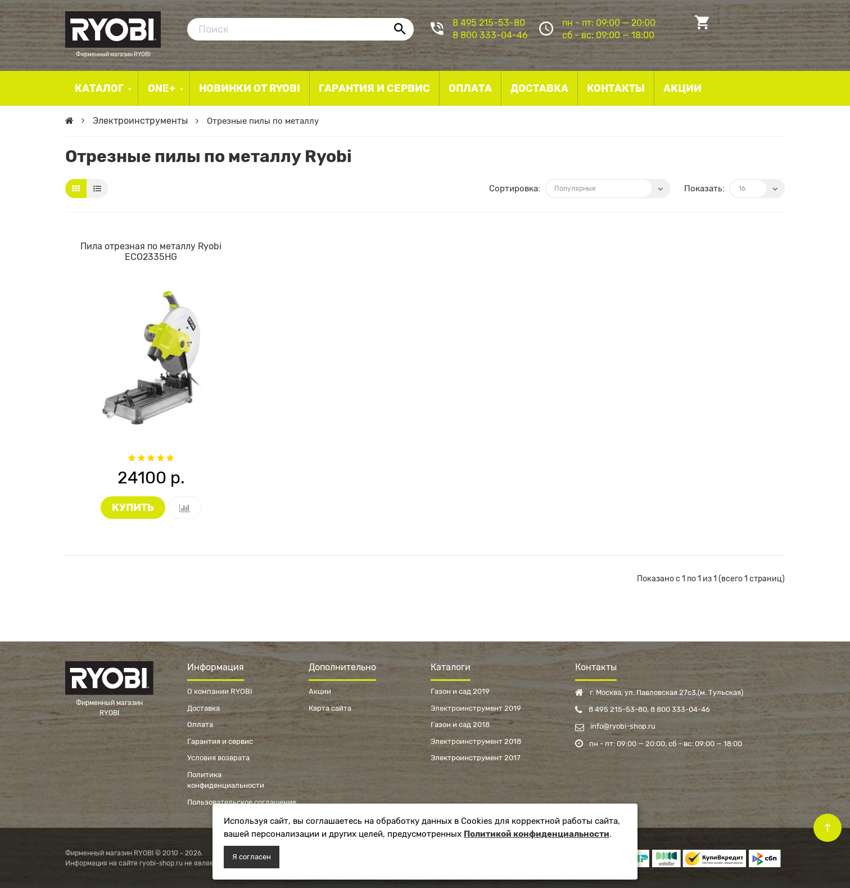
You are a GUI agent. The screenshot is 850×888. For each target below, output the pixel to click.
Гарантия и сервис (220, 741)
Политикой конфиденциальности (536, 834)
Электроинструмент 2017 (476, 758)
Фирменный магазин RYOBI (113, 28)
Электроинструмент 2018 (476, 741)
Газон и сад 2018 (460, 724)
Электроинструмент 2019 (476, 708)
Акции (320, 691)
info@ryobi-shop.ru (615, 726)
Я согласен (251, 857)
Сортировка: (514, 188)
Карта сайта (330, 708)
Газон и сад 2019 (460, 691)
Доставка (203, 708)
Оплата (200, 724)
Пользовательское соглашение (241, 802)
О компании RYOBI (219, 691)
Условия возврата (218, 758)
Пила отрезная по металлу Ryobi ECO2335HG (150, 251)
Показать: (704, 188)
